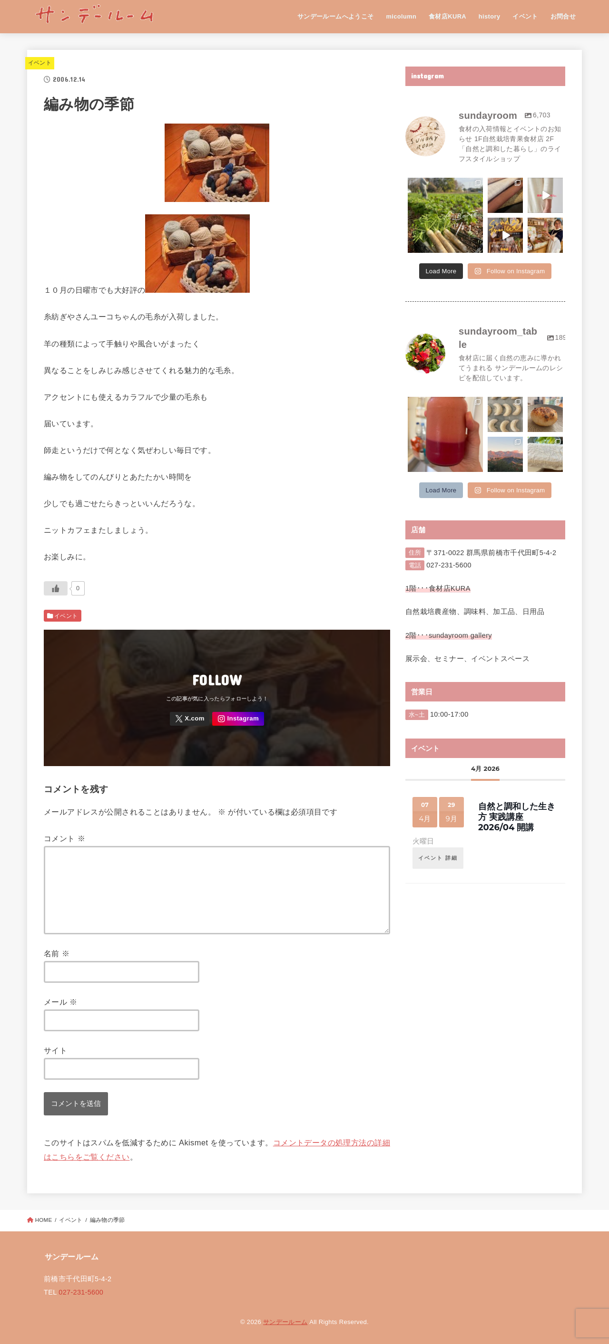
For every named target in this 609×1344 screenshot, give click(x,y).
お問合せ (563, 16)
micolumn (401, 16)
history (490, 16)
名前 (56, 953)
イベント (525, 16)
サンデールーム (285, 1321)
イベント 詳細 (438, 857)
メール (61, 1002)
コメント (64, 838)
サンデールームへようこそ (335, 16)
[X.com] (189, 719)
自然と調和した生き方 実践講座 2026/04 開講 (516, 816)
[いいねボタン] (56, 588)
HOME (43, 1220)
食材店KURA (447, 16)
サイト (55, 1050)
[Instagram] (238, 719)
